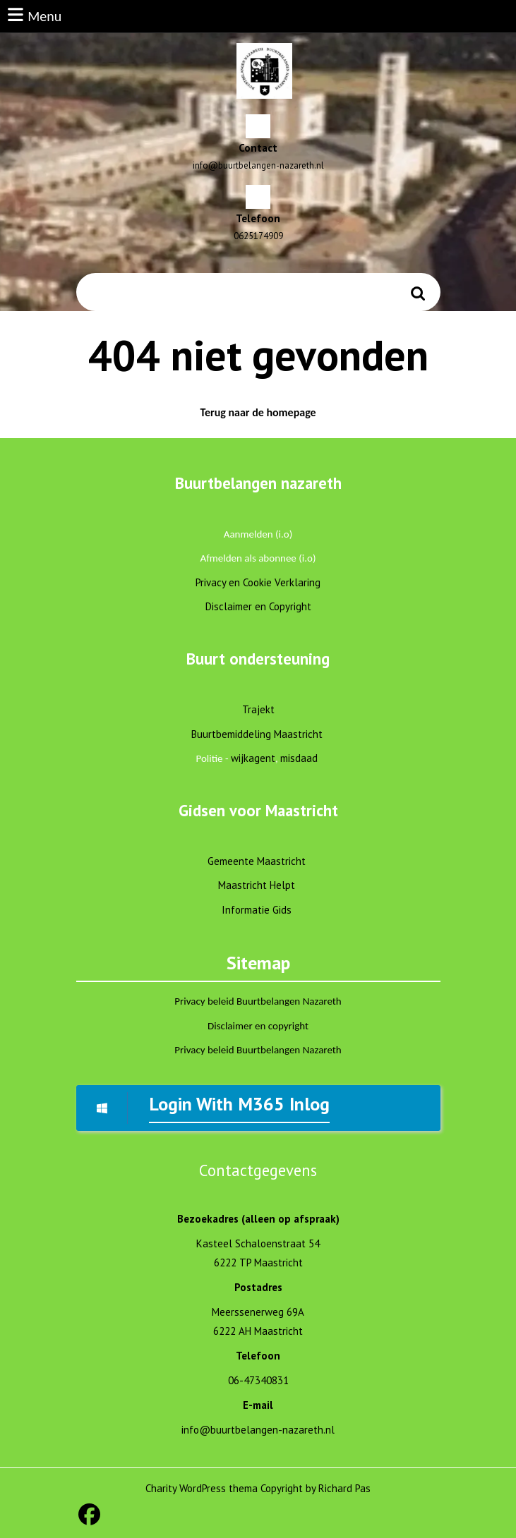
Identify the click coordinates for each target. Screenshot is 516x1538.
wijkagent (253, 758)
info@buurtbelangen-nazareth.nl (258, 165)
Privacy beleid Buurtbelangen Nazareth (257, 1001)
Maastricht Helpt (256, 885)
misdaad (299, 758)
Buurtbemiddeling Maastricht (257, 734)
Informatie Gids (257, 909)
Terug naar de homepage (266, 415)
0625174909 (258, 236)
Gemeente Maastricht (257, 861)
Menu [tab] (33, 15)
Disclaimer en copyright (258, 1025)
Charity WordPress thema (201, 1488)
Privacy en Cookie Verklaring (258, 582)
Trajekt (258, 709)
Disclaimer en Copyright (258, 606)
